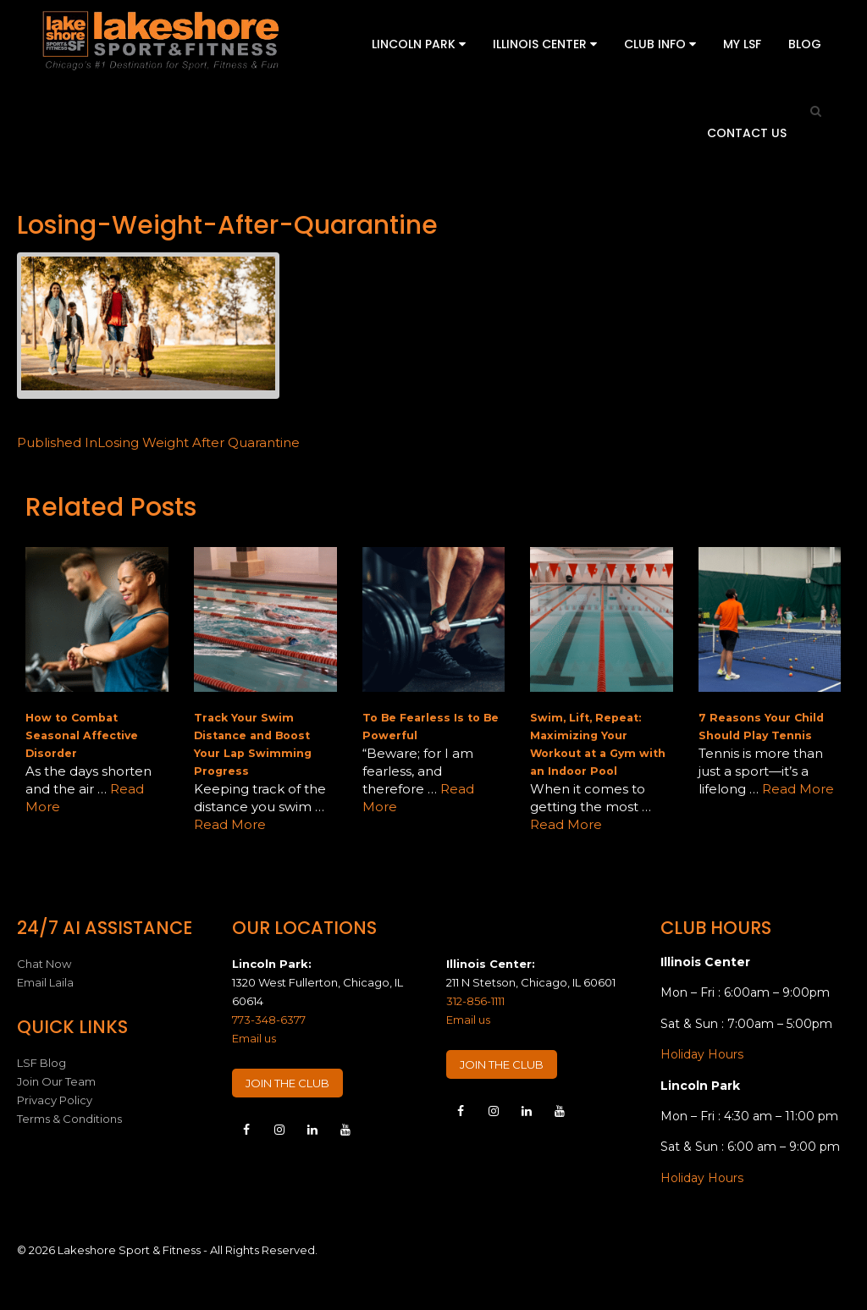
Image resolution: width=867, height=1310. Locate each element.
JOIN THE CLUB (287, 1083)
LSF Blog (41, 1063)
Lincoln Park (419, 44)
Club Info (660, 44)
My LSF (742, 44)
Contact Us (747, 132)
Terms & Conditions (69, 1118)
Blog (804, 44)
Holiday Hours (701, 1054)
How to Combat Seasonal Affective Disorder (81, 735)
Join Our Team (56, 1081)
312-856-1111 (475, 1001)
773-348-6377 (269, 1019)
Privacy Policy (54, 1100)
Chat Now (44, 963)
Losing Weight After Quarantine (158, 442)
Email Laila (45, 982)
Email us (254, 1038)
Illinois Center (545, 44)
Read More (230, 824)
